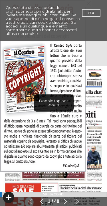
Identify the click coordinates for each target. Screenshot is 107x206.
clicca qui (60, 22)
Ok (91, 13)
